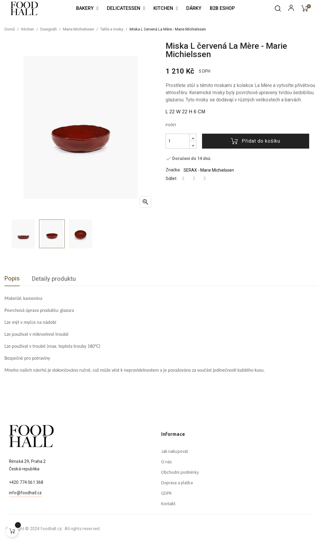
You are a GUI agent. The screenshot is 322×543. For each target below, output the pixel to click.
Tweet (194, 178)
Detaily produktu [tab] (54, 278)
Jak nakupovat (174, 503)
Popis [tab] (12, 278)
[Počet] (177, 141)
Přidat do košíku (255, 141)
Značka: (173, 169)
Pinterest (205, 178)
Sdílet (183, 178)
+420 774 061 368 (26, 505)
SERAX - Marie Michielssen (209, 170)
